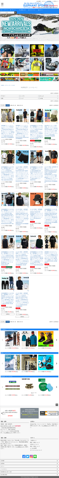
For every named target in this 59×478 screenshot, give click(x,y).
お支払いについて (34, 444)
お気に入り (22, 10)
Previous (1, 28)
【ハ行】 (13, 85)
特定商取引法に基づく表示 (6, 471)
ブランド (13, 10)
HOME (2, 85)
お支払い (32, 421)
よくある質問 (33, 448)
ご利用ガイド (55, 1)
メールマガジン (4, 469)
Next (57, 28)
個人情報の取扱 (4, 474)
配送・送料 (3, 421)
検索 (15, 12)
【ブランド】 (7, 85)
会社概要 (39, 1)
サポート (32, 437)
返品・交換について (35, 446)
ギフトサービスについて (36, 450)
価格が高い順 (20, 105)
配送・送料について (35, 442)
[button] (2, 340)
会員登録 (49, 1)
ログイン (44, 1)
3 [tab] (30, 42)
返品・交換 (3, 437)
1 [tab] (28, 42)
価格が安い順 (13, 105)
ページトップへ (57, 405)
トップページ (4, 10)
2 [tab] (29, 42)
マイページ (31, 10)
